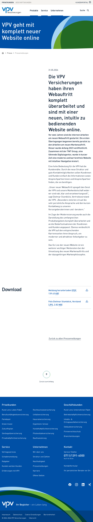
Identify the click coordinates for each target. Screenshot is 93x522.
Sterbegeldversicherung (12, 433)
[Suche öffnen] (88, 10)
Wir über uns (38, 452)
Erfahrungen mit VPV (10, 471)
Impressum (6, 515)
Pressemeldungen (40, 466)
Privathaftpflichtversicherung (14, 438)
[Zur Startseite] (11, 10)
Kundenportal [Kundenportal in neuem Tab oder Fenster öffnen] (83, 2)
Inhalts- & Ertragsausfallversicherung (75, 420)
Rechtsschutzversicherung (44, 410)
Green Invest (7, 424)
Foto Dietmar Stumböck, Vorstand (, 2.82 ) (68, 303)
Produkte (34, 10)
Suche (82, 10)
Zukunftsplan (7, 428)
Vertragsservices (9, 452)
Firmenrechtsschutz (72, 431)
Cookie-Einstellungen (33, 515)
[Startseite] (3, 53)
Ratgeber (6, 461)
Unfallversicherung (41, 414)
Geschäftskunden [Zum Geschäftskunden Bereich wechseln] (23, 2)
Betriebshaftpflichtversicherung (77, 414)
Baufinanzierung (40, 438)
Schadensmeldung (9, 456)
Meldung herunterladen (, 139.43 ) (68, 292)
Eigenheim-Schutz (40, 424)
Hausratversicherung (41, 419)
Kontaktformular (71, 466)
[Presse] (9, 53)
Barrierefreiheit (49, 515)
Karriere (36, 471)
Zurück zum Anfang (46, 376)
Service (44, 10)
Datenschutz (17, 515)
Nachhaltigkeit (39, 461)
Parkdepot (6, 419)
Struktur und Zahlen (41, 456)
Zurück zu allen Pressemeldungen (65, 338)
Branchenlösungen (72, 436)
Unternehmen (57, 10)
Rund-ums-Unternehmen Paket (77, 410)
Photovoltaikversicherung (43, 433)
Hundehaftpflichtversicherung (45, 428)
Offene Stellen (38, 475)
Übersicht (32, 518)
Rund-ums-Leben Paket (12, 410)
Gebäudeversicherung (73, 427)
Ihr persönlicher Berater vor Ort (77, 470)
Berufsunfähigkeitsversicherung (15, 414)
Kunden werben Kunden (12, 466)
